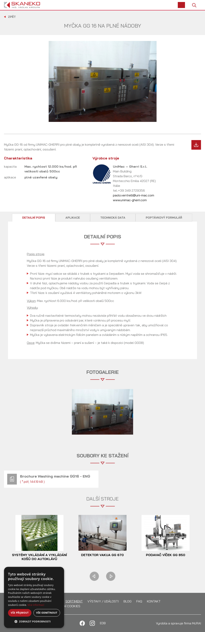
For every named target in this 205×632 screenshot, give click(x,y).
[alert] (34, 597)
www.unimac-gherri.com (130, 200)
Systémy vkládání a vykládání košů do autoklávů (39, 557)
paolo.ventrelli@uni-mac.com (133, 195)
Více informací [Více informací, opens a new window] (36, 605)
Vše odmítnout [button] (46, 612)
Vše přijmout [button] (20, 612)
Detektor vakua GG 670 (102, 555)
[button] (34, 621)
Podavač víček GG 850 (165, 555)
